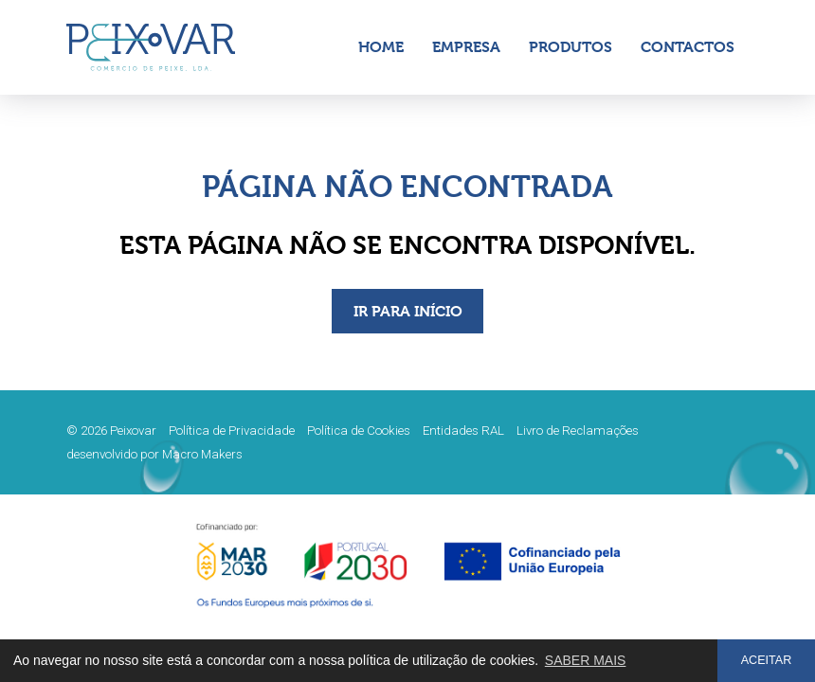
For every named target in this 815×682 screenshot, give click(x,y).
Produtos (570, 47)
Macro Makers (202, 454)
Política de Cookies (358, 430)
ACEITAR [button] (766, 660)
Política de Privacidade (232, 430)
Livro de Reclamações (577, 430)
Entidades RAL (463, 430)
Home (381, 47)
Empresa (466, 47)
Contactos (687, 47)
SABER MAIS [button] (585, 660)
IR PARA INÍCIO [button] (407, 311)
